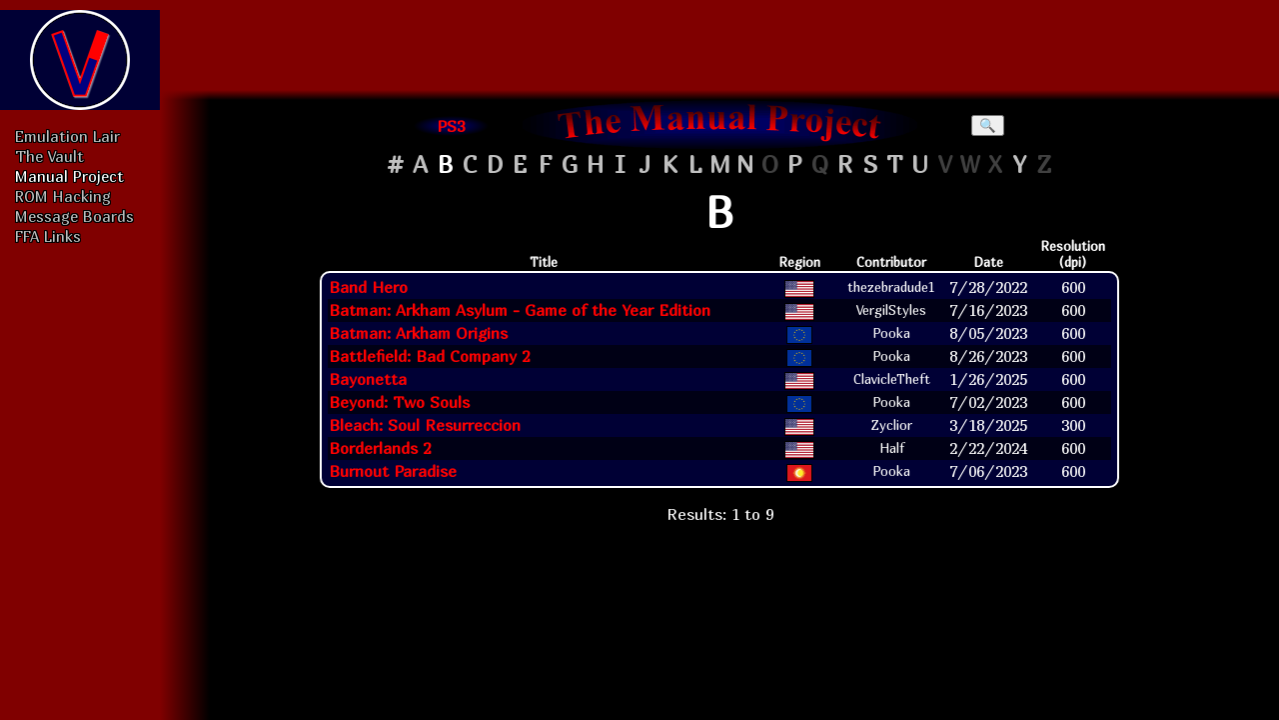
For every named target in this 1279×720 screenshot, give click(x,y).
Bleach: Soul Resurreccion (425, 425)
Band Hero (368, 287)
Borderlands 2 (380, 448)
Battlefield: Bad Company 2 (429, 356)
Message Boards (74, 216)
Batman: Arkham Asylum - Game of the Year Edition (519, 310)
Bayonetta (368, 379)
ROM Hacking (63, 196)
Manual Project (69, 176)
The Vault (49, 156)
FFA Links (48, 236)
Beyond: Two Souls (399, 402)
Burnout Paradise (393, 471)
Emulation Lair (67, 136)
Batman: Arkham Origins (418, 333)
